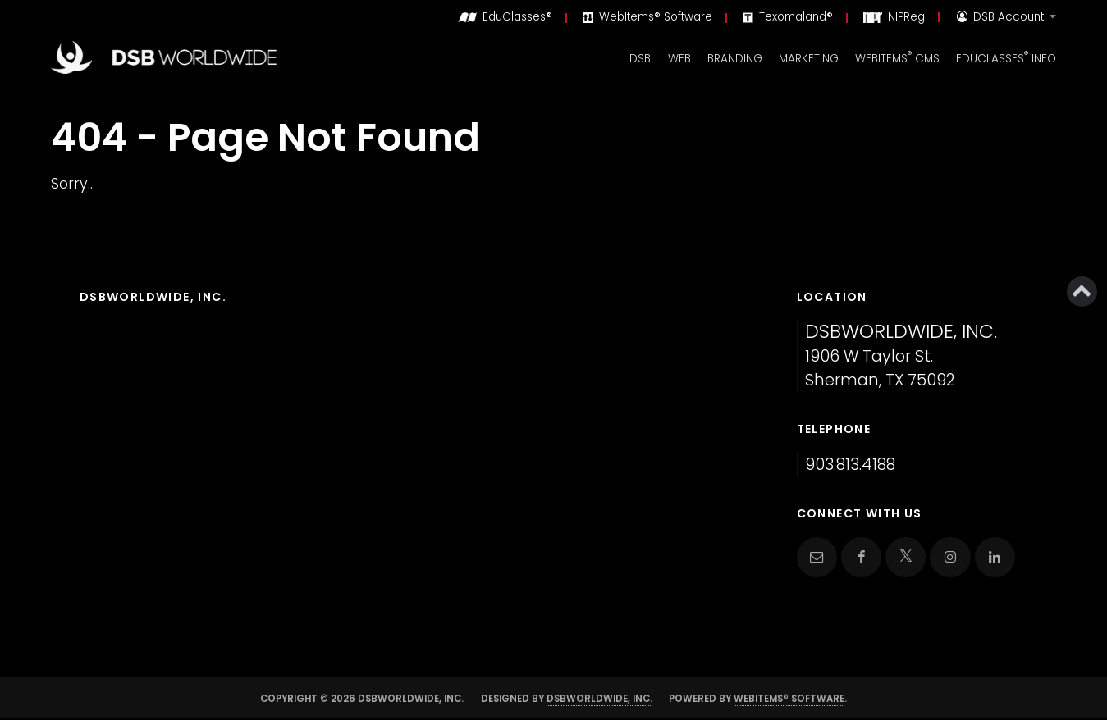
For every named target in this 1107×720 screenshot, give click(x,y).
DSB (640, 58)
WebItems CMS (897, 57)
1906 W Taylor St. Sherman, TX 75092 (901, 356)
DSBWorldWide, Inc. (599, 698)
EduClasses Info (1006, 57)
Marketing (809, 58)
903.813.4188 (850, 464)
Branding (734, 58)
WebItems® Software (789, 698)
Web (679, 58)
